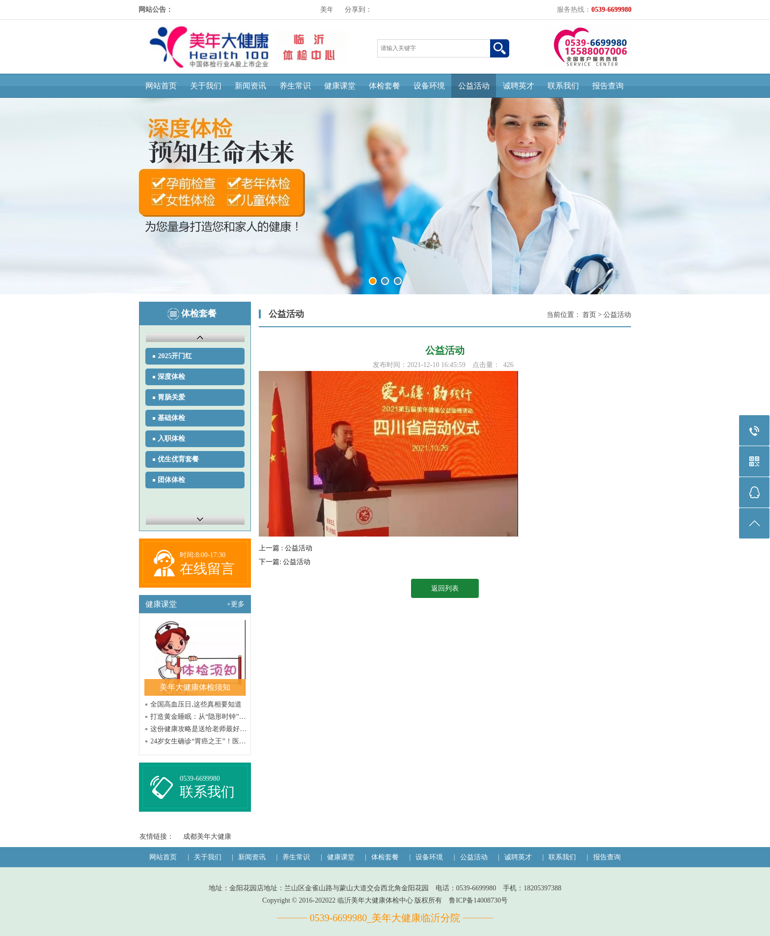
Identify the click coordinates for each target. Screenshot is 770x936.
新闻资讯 (250, 86)
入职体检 (171, 438)
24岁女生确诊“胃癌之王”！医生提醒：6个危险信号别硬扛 (199, 741)
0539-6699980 (200, 778)
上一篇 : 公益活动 (285, 548)
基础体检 (171, 418)
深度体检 (171, 376)
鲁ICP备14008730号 (478, 900)
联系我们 (563, 86)
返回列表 (445, 588)
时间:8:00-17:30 (202, 555)
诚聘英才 (518, 86)
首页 (589, 314)
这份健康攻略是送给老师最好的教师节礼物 (199, 729)
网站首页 (161, 86)
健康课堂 (340, 86)
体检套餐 (384, 86)
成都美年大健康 (207, 836)
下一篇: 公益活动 (284, 562)
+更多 (236, 604)
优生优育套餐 (178, 459)
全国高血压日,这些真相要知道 (196, 704)
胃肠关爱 (171, 397)
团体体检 (171, 479)
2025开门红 (175, 356)
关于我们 (205, 86)
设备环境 (429, 86)
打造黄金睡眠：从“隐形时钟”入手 (199, 716)
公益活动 (474, 86)
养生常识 (295, 86)
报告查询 (608, 86)
